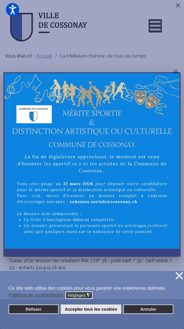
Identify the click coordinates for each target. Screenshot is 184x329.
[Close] (178, 5)
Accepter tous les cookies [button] (91, 309)
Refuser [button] (34, 309)
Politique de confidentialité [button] (36, 295)
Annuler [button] (148, 309)
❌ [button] (179, 275)
